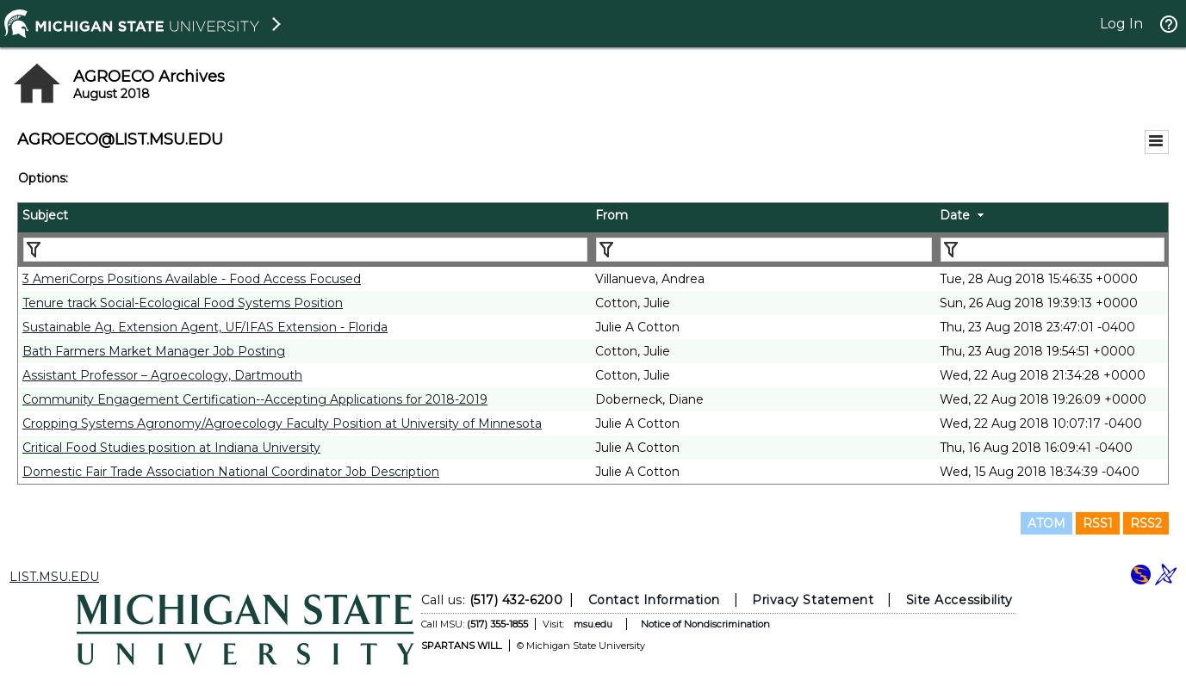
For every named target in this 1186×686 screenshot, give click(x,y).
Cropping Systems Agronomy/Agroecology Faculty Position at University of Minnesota (282, 423)
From (611, 215)
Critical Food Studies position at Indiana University (171, 447)
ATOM (1046, 523)
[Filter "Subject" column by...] (305, 250)
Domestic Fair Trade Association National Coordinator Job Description (230, 471)
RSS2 (1146, 523)
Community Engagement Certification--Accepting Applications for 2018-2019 (254, 399)
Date (955, 215)
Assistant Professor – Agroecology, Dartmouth (162, 375)
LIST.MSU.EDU (54, 576)
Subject (45, 215)
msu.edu (592, 624)
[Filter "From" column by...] (764, 250)
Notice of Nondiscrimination (704, 624)
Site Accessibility (958, 600)
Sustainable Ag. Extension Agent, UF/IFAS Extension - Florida (205, 327)
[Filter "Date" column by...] (1052, 250)
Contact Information (653, 600)
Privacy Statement (812, 600)
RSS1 (1098, 523)
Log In (1121, 23)
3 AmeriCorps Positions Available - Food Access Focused (191, 279)
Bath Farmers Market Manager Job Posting (153, 351)
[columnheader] (304, 217)
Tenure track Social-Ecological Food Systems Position (182, 303)
